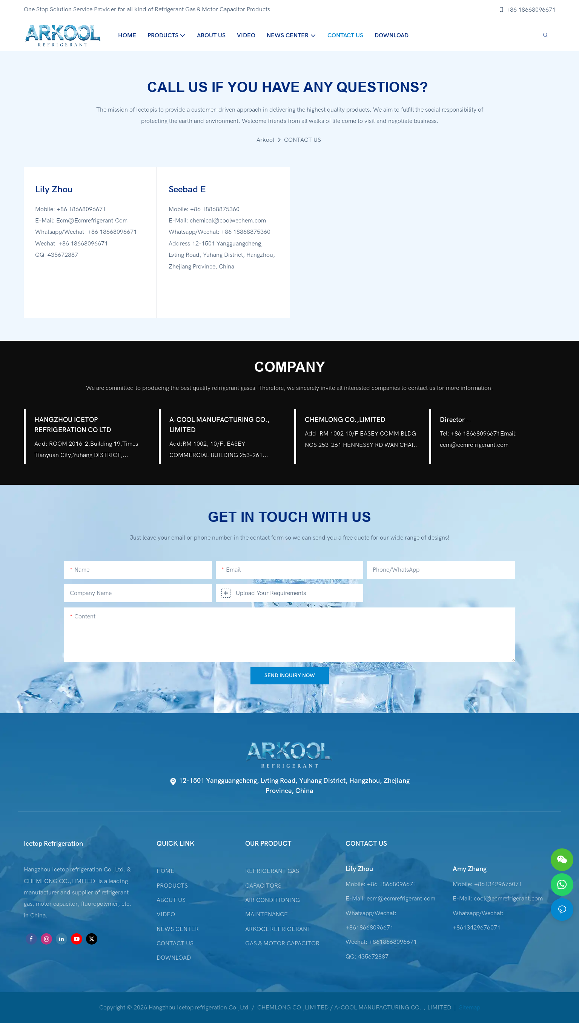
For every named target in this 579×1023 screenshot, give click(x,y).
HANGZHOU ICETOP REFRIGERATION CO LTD (72, 425)
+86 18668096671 (527, 9)
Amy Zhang (470, 869)
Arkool (265, 140)
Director (455, 420)
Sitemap (469, 1007)
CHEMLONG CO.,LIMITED (345, 420)
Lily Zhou (359, 869)
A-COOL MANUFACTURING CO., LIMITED (219, 425)
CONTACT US (302, 140)
